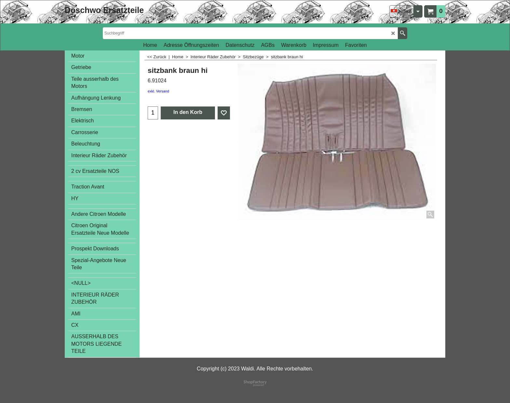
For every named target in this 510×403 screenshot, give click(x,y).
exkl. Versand (158, 91)
